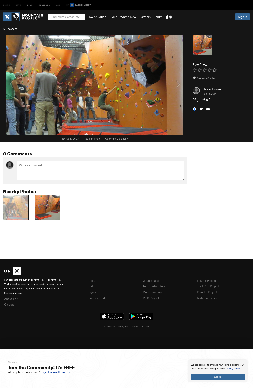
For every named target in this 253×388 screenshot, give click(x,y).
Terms (135, 326)
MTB (18, 5)
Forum (158, 17)
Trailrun (44, 5)
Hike (30, 5)
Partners (145, 17)
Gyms (113, 17)
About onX (11, 298)
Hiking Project (206, 280)
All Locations (10, 28)
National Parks (207, 298)
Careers (9, 304)
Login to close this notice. (56, 372)
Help (91, 286)
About (92, 280)
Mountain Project (154, 292)
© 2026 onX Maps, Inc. (116, 326)
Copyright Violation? (116, 138)
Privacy (145, 326)
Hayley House (212, 89)
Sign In (242, 17)
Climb (6, 5)
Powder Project (207, 292)
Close (218, 376)
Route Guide (97, 17)
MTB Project (151, 298)
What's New (128, 17)
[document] (218, 371)
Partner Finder (98, 298)
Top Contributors (154, 286)
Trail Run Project (208, 286)
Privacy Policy (233, 368)
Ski (58, 5)
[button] (194, 108)
